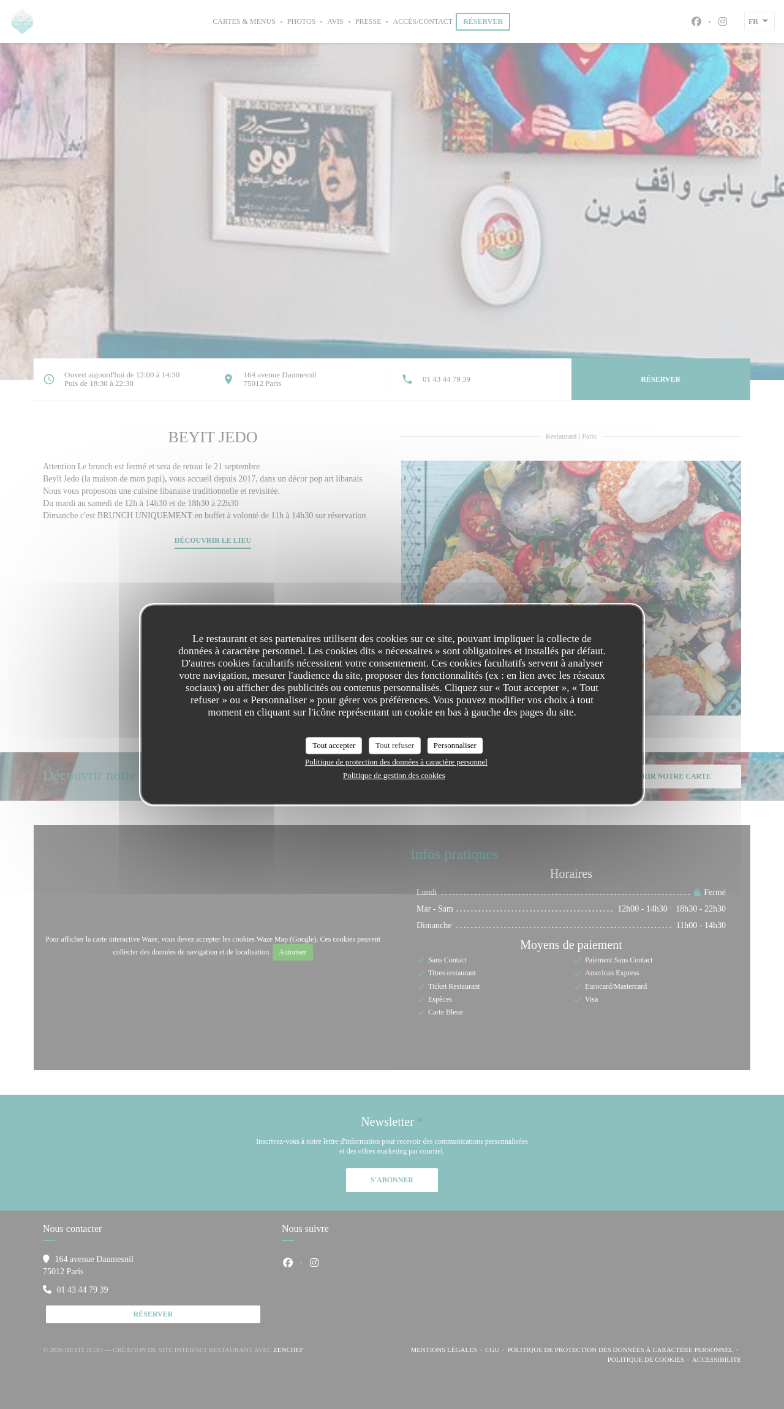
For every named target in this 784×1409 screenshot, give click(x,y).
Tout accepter (333, 745)
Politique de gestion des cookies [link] (394, 775)
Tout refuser (394, 745)
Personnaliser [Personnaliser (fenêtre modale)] (455, 745)
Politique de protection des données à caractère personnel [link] (396, 761)
